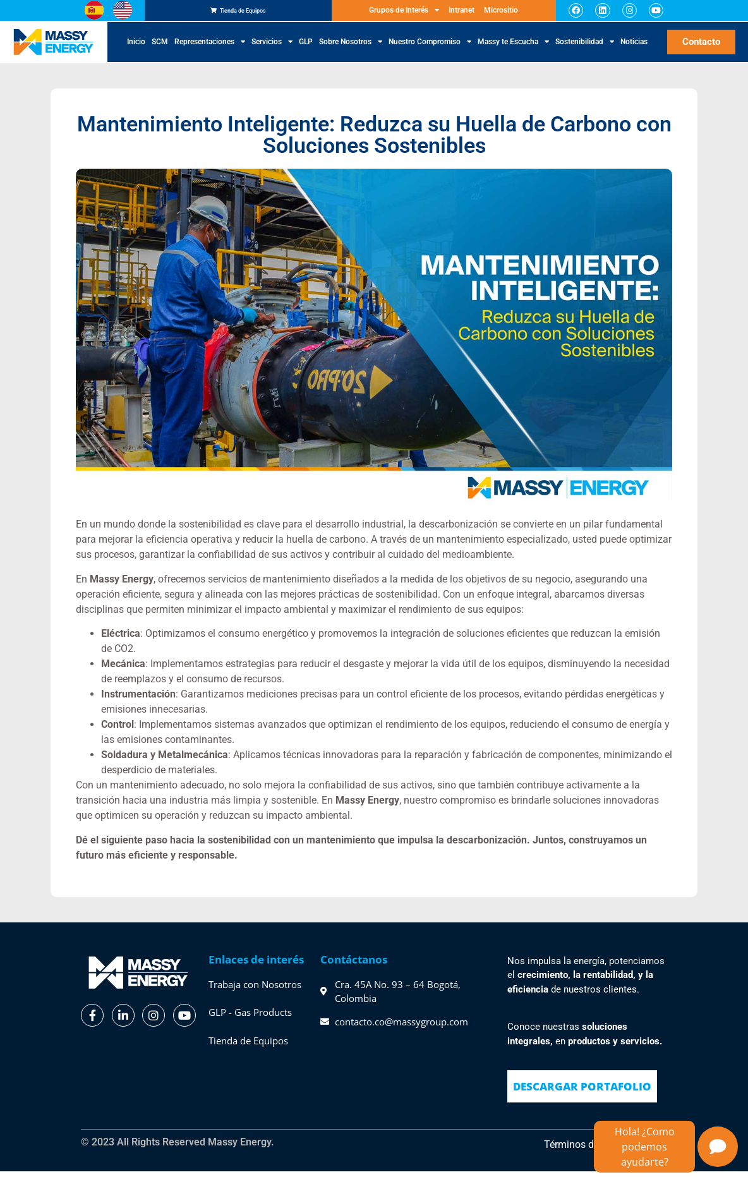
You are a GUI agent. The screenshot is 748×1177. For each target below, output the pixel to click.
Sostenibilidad (584, 48)
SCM (160, 48)
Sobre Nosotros (350, 48)
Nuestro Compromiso (430, 48)
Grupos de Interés (404, 13)
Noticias (634, 48)
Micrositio (501, 13)
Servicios (272, 48)
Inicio (136, 48)
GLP (306, 48)
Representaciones (209, 48)
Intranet (461, 13)
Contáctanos (353, 965)
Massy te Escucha (513, 48)
